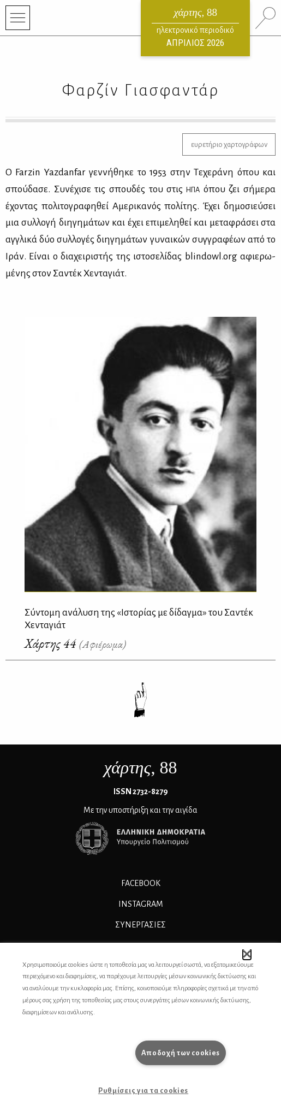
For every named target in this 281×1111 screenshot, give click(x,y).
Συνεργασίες (140, 924)
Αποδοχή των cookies (180, 1053)
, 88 (140, 767)
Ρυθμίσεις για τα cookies (143, 1090)
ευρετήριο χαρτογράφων (229, 144)
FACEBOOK (140, 883)
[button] (246, 954)
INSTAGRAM (140, 904)
